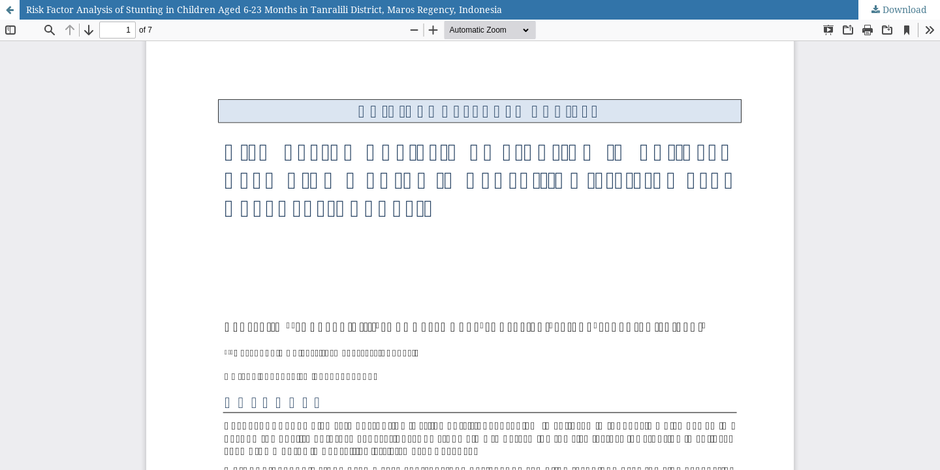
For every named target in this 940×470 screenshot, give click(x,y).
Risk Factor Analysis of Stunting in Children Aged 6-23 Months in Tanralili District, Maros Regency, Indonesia (264, 9)
